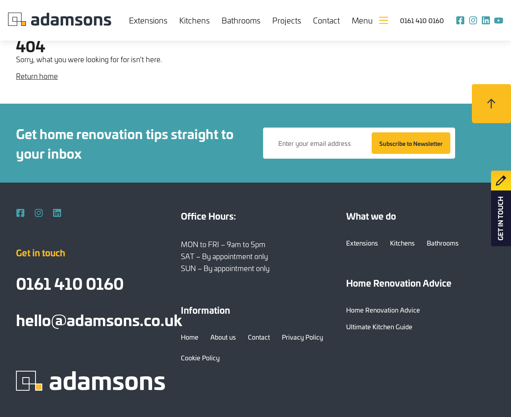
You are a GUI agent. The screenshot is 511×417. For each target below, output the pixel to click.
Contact (326, 20)
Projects (286, 20)
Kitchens (194, 20)
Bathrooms (241, 20)
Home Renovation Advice (383, 309)
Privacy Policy (302, 336)
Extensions (148, 20)
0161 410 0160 (422, 20)
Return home (37, 76)
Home (189, 336)
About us (223, 336)
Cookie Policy (200, 357)
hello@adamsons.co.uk (99, 319)
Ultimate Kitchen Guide (379, 326)
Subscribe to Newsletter (411, 143)
